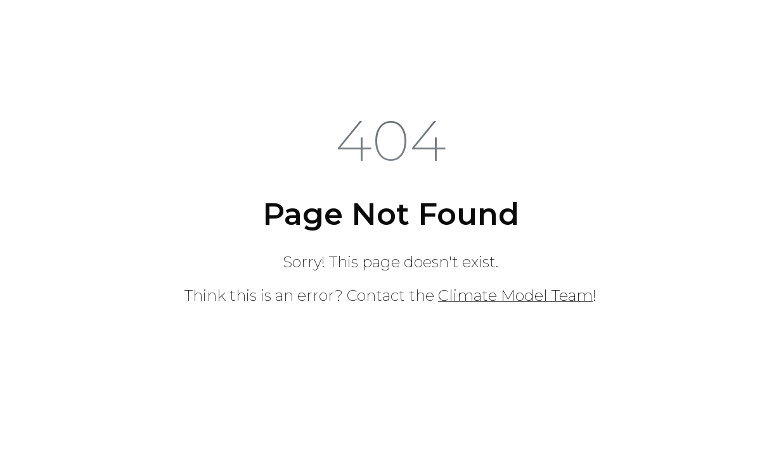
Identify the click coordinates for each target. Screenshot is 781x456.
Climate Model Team (515, 295)
